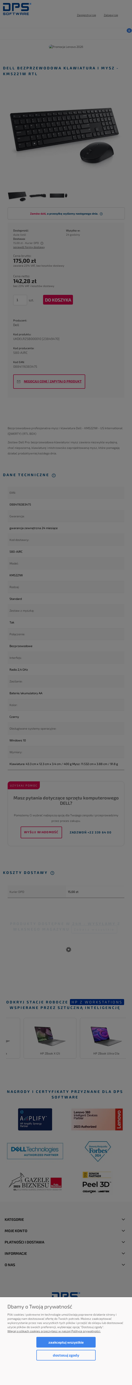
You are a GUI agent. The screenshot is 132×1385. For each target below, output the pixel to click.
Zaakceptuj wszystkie (66, 1342)
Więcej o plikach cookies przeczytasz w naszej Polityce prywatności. (54, 1331)
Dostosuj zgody (66, 1355)
